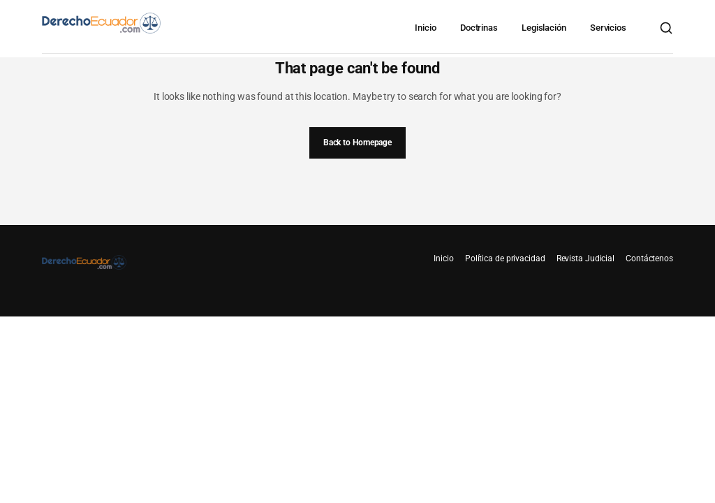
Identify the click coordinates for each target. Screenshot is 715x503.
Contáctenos (649, 258)
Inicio (425, 27)
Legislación (544, 27)
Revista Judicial (585, 258)
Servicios (608, 27)
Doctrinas (479, 27)
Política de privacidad (505, 258)
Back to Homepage (357, 142)
